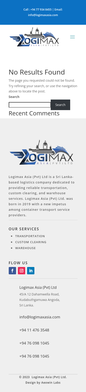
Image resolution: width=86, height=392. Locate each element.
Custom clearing (31, 242)
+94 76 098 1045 (34, 356)
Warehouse (25, 248)
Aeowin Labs (51, 382)
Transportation (30, 236)
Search (14, 97)
